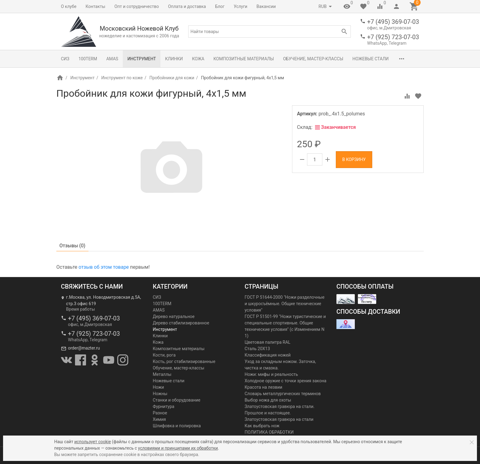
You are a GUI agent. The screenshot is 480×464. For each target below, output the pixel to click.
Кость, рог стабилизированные (184, 361)
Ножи (158, 387)
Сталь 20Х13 (257, 348)
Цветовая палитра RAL (268, 342)
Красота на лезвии (263, 387)
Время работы (80, 309)
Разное (160, 412)
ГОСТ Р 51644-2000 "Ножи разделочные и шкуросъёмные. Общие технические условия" (284, 303)
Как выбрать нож (262, 425)
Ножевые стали (370, 58)
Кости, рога (164, 355)
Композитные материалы (243, 58)
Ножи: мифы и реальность (271, 374)
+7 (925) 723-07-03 (393, 37)
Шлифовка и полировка (177, 425)
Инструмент (141, 58)
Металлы (162, 374)
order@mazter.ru (84, 348)
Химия (159, 419)
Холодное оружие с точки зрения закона (285, 380)
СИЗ (65, 58)
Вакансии (266, 6)
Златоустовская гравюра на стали (279, 419)
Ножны (160, 393)
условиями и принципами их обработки (178, 448)
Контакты (95, 6)
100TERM (87, 58)
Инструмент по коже (122, 77)
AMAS (112, 58)
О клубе (69, 6)
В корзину (354, 159)
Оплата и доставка (187, 6)
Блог (220, 6)
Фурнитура (163, 406)
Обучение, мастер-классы (313, 58)
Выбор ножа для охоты (268, 400)
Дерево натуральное (173, 316)
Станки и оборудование (176, 400)
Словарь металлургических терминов (283, 393)
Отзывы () (72, 246)
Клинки (174, 58)
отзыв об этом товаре (103, 267)
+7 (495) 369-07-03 (393, 21)
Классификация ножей (268, 355)
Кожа (198, 58)
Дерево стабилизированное (181, 322)
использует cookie (92, 441)
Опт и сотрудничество (136, 6)
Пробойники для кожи (171, 77)
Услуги (240, 6)
